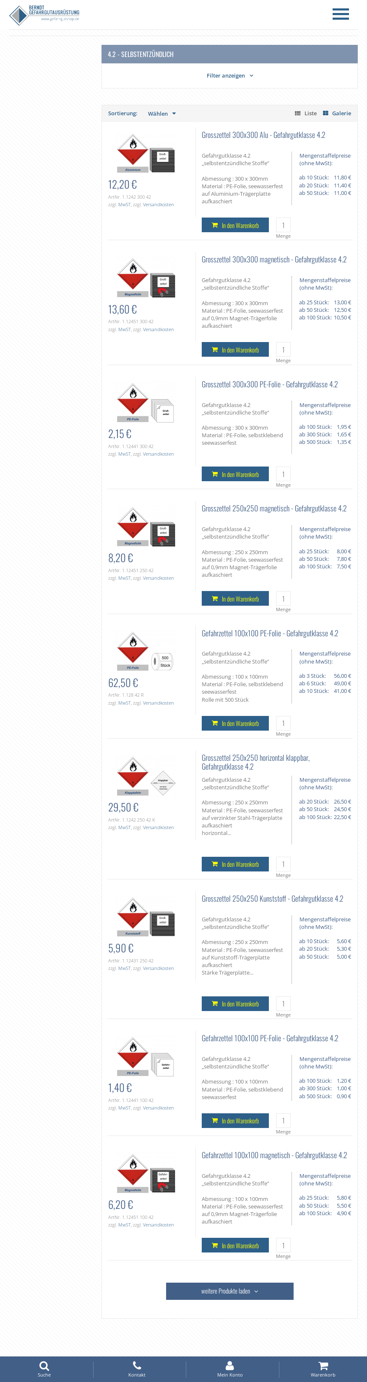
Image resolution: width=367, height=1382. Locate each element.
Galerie (341, 113)
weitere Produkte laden (225, 1290)
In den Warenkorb (240, 225)
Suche (44, 1369)
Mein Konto (230, 1369)
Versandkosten (158, 204)
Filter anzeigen (226, 75)
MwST (124, 204)
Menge (283, 236)
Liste (311, 113)
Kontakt (137, 1369)
